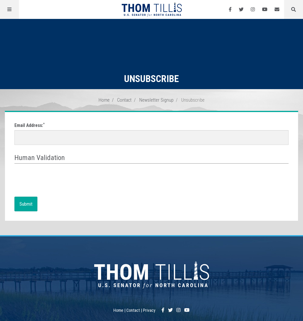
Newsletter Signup (156, 100)
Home (104, 100)
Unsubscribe (193, 100)
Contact (124, 100)
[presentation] (50, 180)
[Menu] (9, 9)
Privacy (149, 310)
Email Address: (29, 125)
